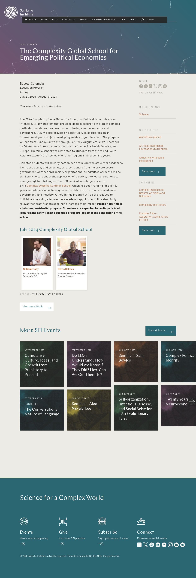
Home (23, 44)
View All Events (157, 330)
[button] (60, 12)
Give (152, 12)
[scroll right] (192, 402)
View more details (33, 306)
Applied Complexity (134, 12)
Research (60, 12)
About (163, 12)
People (114, 12)
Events (33, 44)
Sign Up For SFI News (151, 92)
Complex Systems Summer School (49, 185)
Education (98, 12)
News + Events (79, 12)
